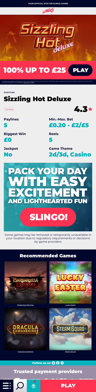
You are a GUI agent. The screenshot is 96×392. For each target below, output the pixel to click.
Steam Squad (70, 352)
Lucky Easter (70, 305)
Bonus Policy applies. (29, 82)
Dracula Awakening (25, 352)
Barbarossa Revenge (25, 305)
